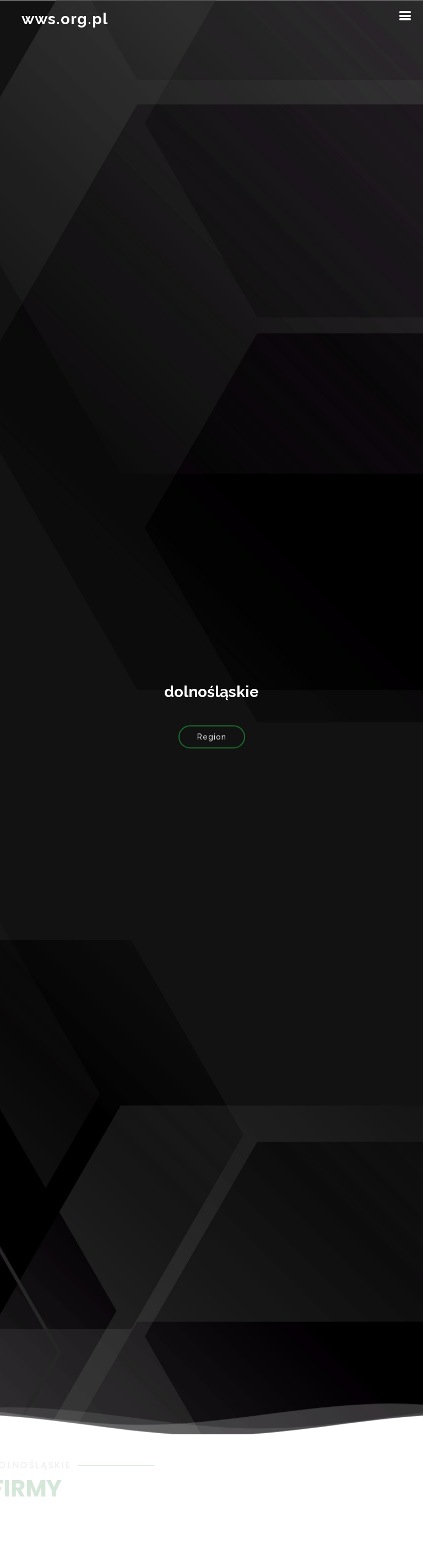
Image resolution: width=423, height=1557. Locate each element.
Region (211, 739)
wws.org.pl (64, 19)
